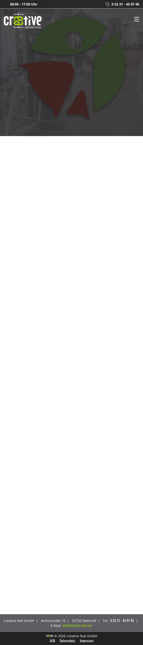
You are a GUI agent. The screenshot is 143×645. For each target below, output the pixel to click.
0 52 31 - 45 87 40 (125, 4)
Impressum (86, 640)
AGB (52, 640)
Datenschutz (67, 640)
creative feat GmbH (23, 21)
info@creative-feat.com (77, 625)
